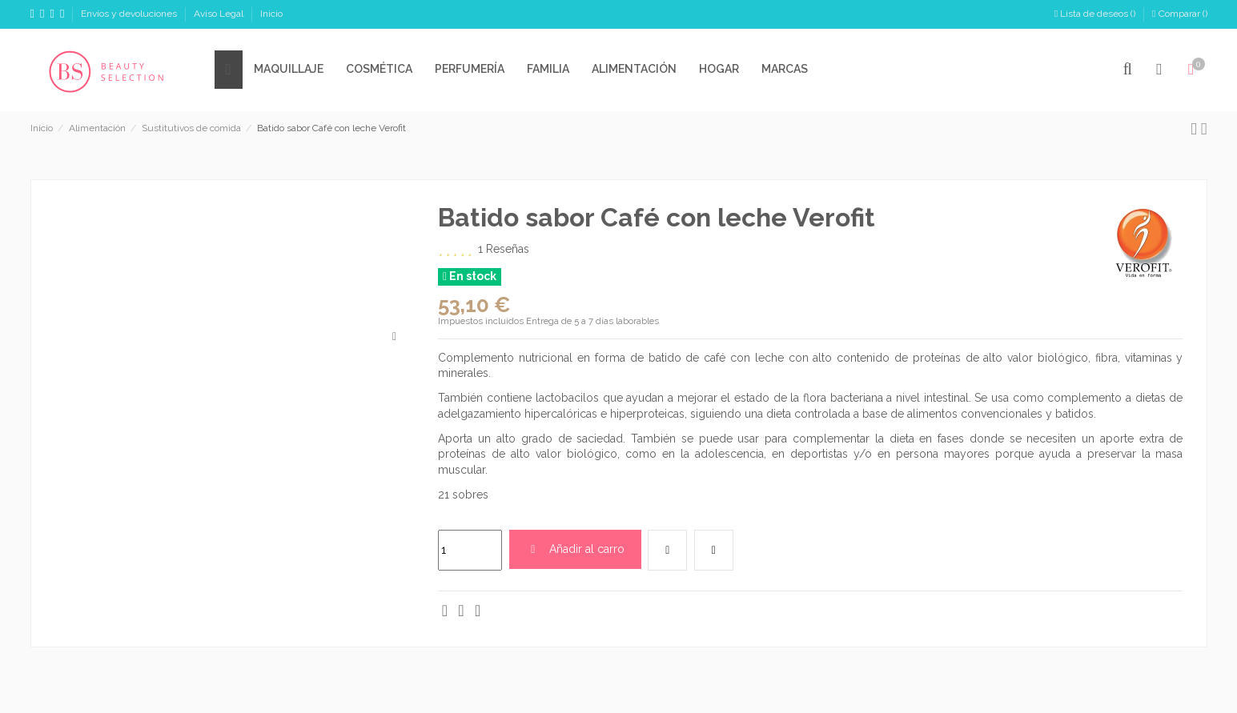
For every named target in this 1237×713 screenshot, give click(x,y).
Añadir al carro (575, 549)
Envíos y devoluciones (130, 13)
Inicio (271, 13)
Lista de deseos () (1096, 13)
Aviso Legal (220, 13)
